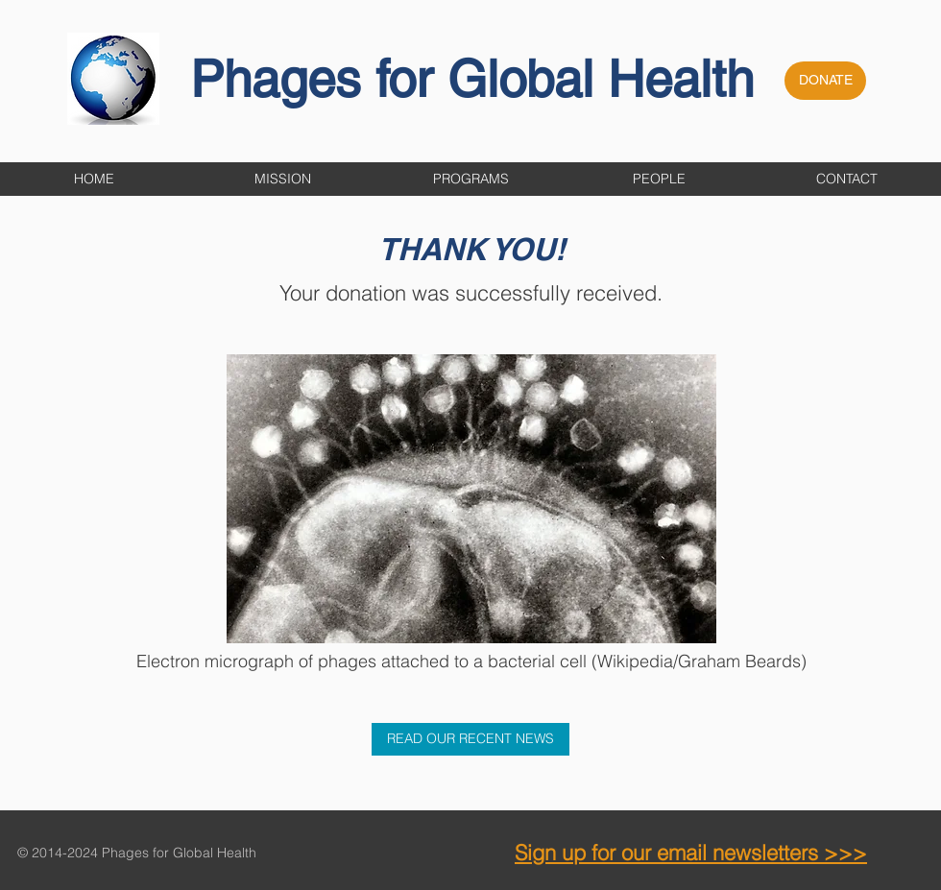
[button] (470, 179)
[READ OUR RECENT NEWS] (470, 739)
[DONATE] (825, 80)
